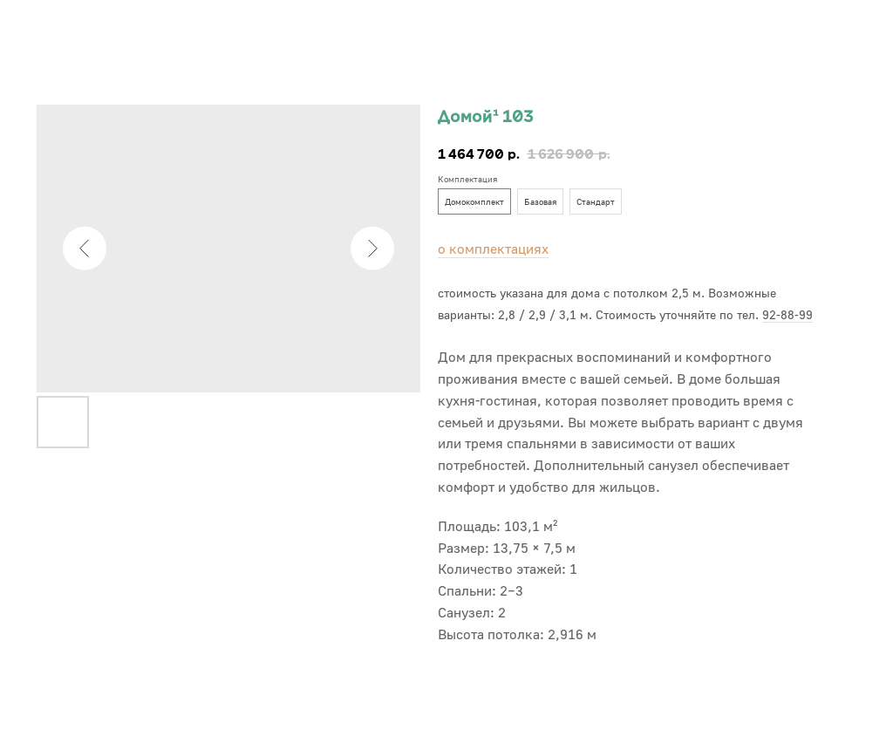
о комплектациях (493, 248)
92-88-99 (787, 314)
